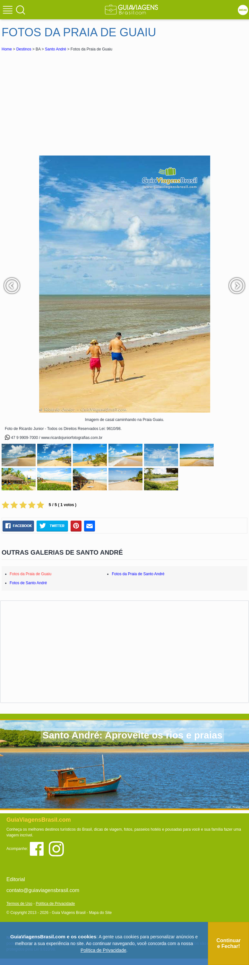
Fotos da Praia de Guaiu (30, 574)
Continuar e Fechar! (228, 943)
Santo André (55, 49)
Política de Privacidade (55, 903)
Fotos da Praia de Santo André (138, 574)
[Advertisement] (59, 101)
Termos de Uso (19, 903)
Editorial (15, 879)
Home (7, 49)
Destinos (23, 49)
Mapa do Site (100, 912)
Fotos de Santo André (28, 583)
